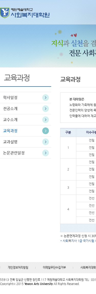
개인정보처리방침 (18, 267)
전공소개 (10, 108)
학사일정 (10, 97)
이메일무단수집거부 (54, 267)
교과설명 (10, 142)
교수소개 (10, 119)
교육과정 (10, 130)
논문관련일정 (14, 153)
